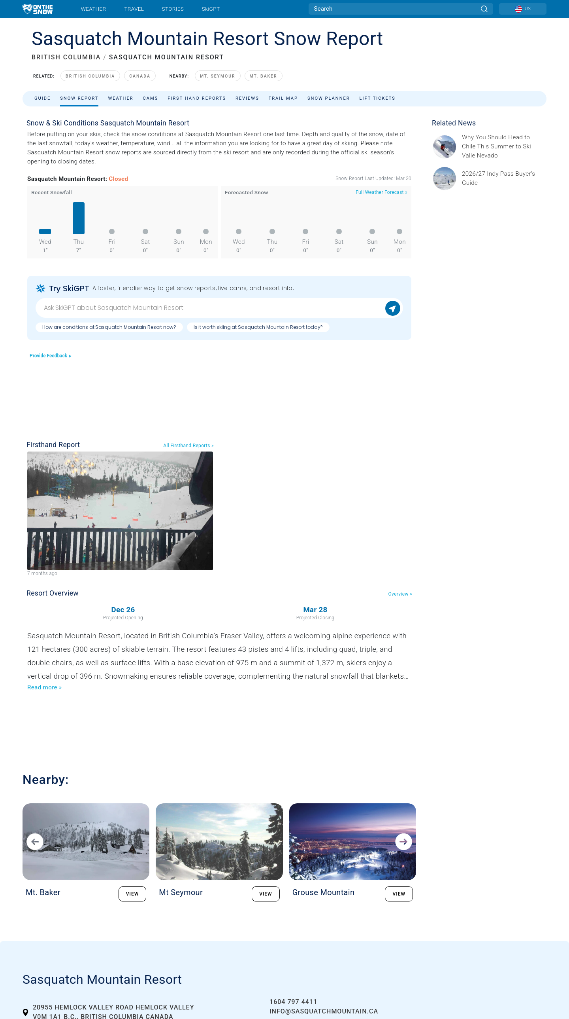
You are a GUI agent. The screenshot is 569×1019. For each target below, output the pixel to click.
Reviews (247, 98)
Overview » (400, 594)
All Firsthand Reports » (188, 445)
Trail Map (283, 98)
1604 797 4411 (293, 1002)
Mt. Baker (263, 76)
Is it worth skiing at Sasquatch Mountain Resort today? (258, 327)
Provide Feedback (51, 356)
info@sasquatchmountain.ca (323, 1011)
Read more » (44, 687)
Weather (93, 9)
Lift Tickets (378, 98)
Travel (134, 9)
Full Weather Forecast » (381, 192)
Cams (150, 98)
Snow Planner (328, 98)
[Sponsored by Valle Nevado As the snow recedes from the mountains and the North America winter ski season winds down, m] (502, 146)
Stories (173, 9)
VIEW (132, 894)
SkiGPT (211, 9)
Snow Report (79, 98)
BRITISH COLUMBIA (66, 57)
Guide (42, 98)
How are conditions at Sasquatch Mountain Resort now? (109, 327)
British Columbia (90, 76)
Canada (140, 76)
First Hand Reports (197, 98)
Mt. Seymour (218, 76)
